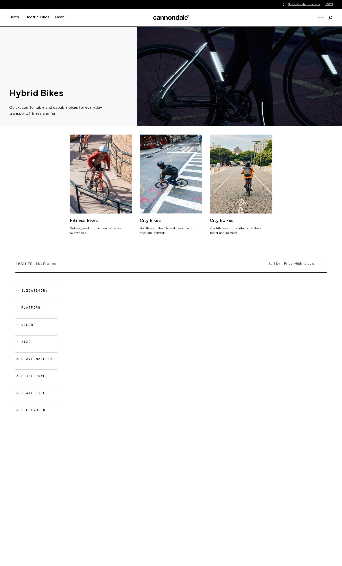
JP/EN (329, 4)
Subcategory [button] (34, 290)
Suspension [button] (33, 410)
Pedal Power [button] (34, 376)
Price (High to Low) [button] (299, 263)
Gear (59, 17)
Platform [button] (31, 307)
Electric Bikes (36, 17)
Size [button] (26, 341)
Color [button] (27, 324)
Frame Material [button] (38, 359)
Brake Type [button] (33, 393)
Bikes (14, 17)
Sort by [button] (274, 263)
